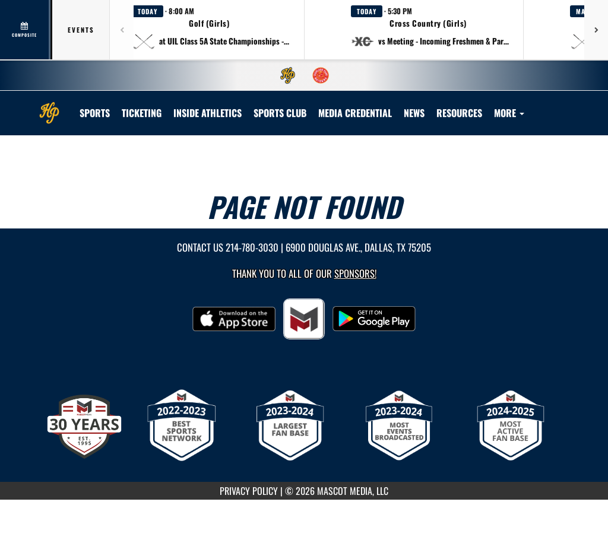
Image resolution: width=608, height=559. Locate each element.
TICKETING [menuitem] (142, 113)
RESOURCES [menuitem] (459, 113)
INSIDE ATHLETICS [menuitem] (207, 113)
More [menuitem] (509, 113)
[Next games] (596, 29)
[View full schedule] (25, 29)
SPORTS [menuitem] (95, 113)
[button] (211, 29)
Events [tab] (81, 29)
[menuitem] (288, 75)
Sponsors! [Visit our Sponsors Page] (355, 273)
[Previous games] (122, 29)
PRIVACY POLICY (249, 491)
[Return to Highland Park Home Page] (49, 105)
